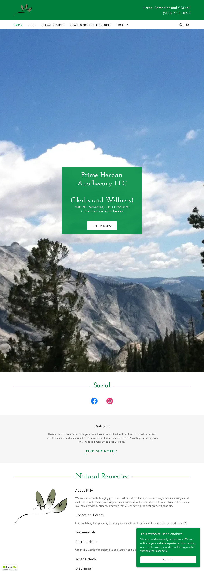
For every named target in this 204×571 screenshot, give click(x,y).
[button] (122, 25)
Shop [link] (31, 24)
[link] (22, 10)
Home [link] (17, 24)
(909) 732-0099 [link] (177, 12)
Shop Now (102, 226)
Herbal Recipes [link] (52, 24)
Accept (168, 559)
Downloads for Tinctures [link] (90, 24)
